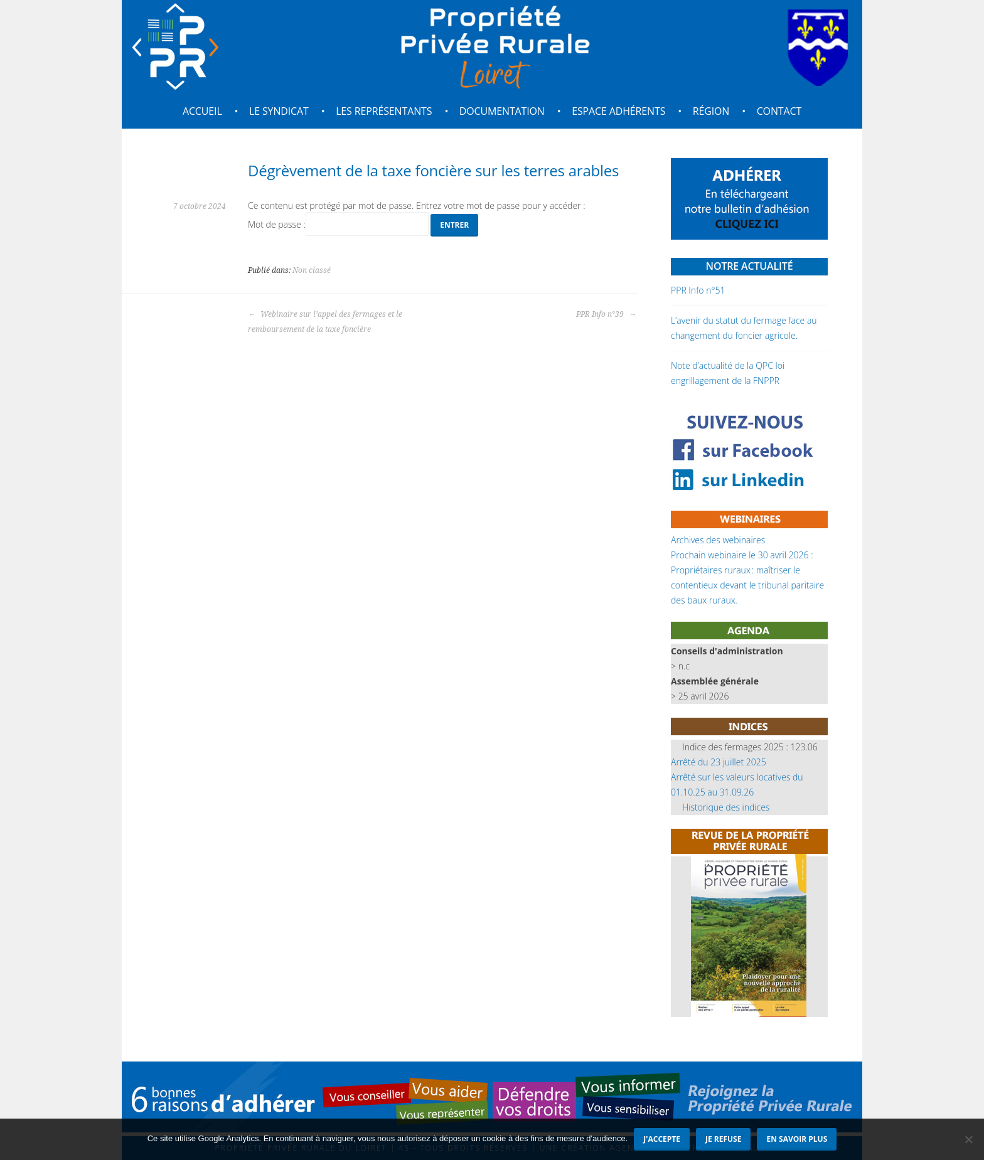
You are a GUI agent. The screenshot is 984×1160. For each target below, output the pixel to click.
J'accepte (661, 1139)
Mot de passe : (338, 224)
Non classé (311, 270)
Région (711, 111)
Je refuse (723, 1139)
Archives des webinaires (718, 540)
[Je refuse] (968, 1139)
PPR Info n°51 (698, 290)
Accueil (202, 111)
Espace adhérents (618, 111)
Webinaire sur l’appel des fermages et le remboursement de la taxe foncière (325, 322)
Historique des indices (725, 807)
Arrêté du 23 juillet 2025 (718, 762)
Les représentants (384, 111)
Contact (779, 111)
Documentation (502, 111)
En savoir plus (796, 1139)
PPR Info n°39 (606, 314)
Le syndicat (279, 111)
